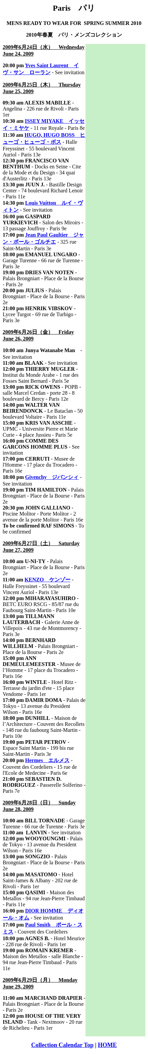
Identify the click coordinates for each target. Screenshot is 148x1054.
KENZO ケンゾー (48, 579)
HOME (107, 1045)
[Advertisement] (115, 144)
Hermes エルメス (47, 760)
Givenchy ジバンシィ (52, 477)
